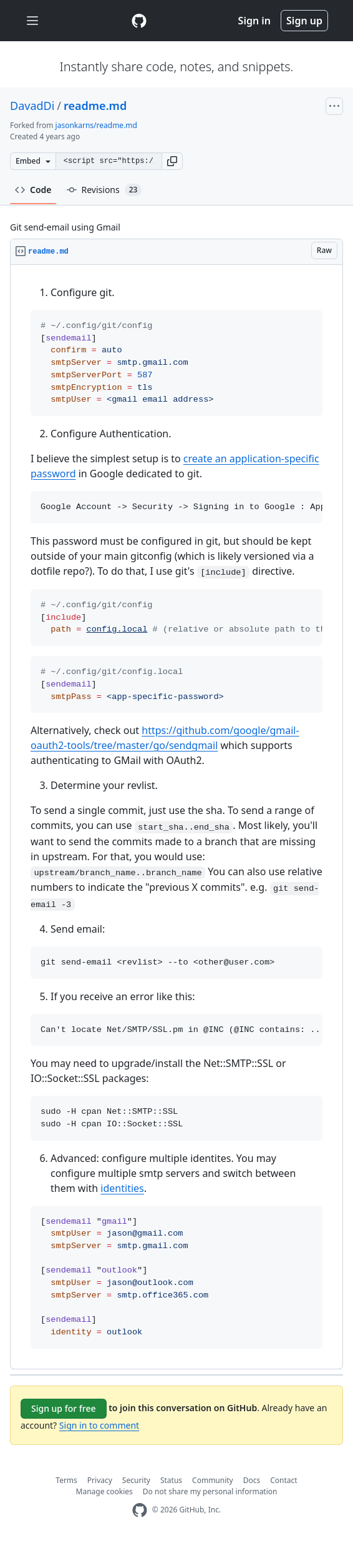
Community (212, 1480)
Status (171, 1480)
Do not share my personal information (210, 1491)
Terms (66, 1480)
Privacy (99, 1480)
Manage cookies (104, 1491)
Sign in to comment (99, 1425)
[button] (172, 161)
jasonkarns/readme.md (96, 125)
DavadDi (32, 105)
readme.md (95, 105)
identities (121, 1188)
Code (33, 190)
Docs (252, 1480)
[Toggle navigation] (32, 21)
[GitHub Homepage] (139, 1510)
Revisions (104, 190)
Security (136, 1480)
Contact (283, 1480)
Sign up (304, 20)
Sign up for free (63, 1408)
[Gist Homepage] (139, 20)
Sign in (254, 20)
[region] (176, 817)
